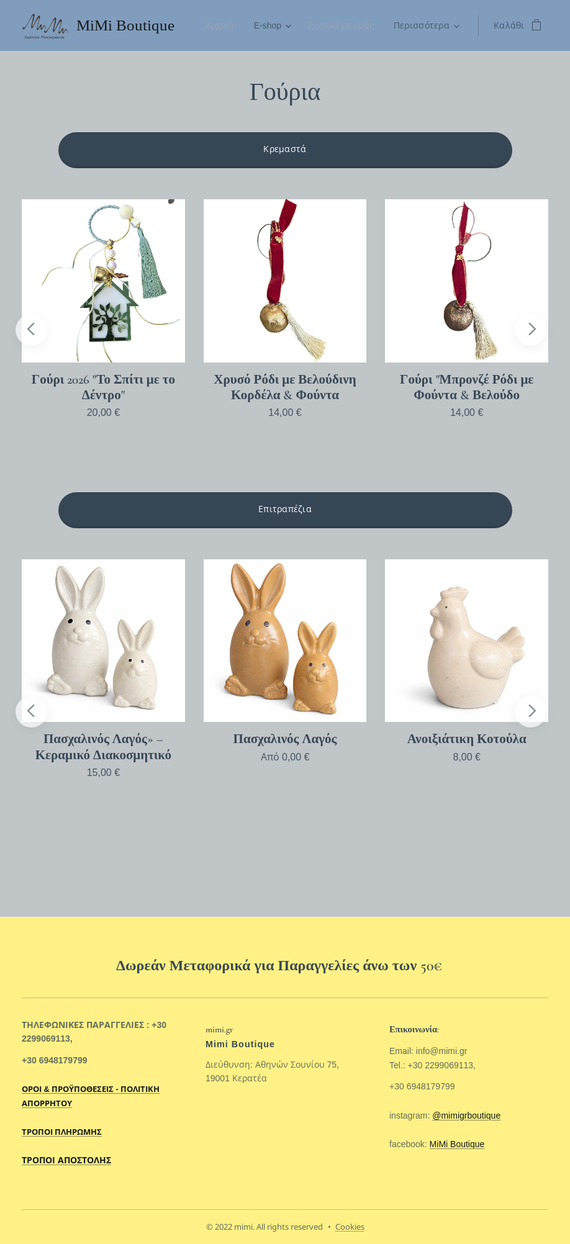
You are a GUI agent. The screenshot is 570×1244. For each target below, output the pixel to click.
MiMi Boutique (457, 1144)
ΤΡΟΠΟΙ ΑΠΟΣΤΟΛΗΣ (66, 1160)
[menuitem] (218, 25)
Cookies (349, 1226)
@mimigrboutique (466, 1115)
